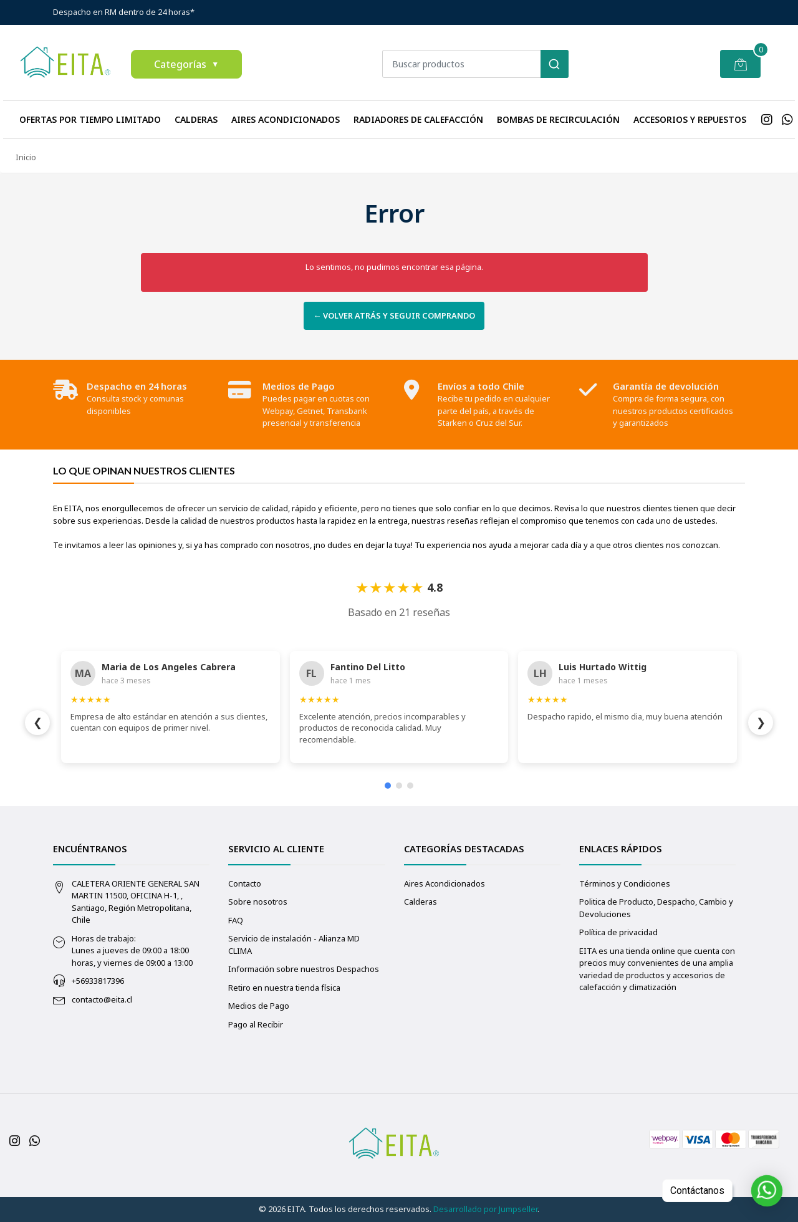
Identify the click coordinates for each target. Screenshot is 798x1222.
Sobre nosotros (257, 901)
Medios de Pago (258, 1005)
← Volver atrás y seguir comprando (394, 315)
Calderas (196, 119)
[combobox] (475, 64)
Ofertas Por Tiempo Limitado (90, 119)
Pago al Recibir (255, 1024)
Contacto (244, 883)
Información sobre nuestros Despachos (303, 968)
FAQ (235, 920)
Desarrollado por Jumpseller (485, 1209)
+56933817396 (98, 980)
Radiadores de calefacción (418, 119)
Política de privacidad (618, 932)
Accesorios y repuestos (689, 119)
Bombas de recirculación (558, 119)
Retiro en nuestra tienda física (284, 987)
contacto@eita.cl (102, 999)
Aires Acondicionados (285, 119)
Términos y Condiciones (624, 883)
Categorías (186, 64)
